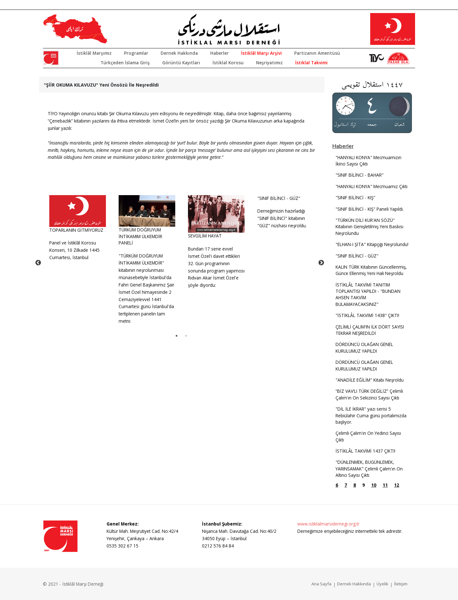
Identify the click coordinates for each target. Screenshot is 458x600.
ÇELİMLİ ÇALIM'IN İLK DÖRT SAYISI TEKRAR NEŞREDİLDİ (370, 330)
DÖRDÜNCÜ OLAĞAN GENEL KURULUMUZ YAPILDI (364, 347)
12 (396, 485)
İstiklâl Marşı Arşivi (261, 53)
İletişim (400, 584)
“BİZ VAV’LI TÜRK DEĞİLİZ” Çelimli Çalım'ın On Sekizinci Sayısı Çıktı (369, 394)
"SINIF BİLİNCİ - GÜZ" (278, 198)
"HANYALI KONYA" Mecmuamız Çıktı (371, 186)
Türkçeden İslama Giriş (125, 63)
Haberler (219, 53)
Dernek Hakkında (179, 53)
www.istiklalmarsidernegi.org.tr (328, 524)
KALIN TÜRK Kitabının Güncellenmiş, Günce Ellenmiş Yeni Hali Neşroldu (371, 270)
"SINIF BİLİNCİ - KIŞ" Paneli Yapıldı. (370, 209)
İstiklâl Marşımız (94, 53)
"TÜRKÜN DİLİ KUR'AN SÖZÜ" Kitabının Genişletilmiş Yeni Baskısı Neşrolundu (369, 226)
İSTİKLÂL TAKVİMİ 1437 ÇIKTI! (365, 451)
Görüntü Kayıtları (181, 63)
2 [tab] (186, 336)
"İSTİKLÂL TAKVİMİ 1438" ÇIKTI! (367, 315)
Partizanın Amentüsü (317, 53)
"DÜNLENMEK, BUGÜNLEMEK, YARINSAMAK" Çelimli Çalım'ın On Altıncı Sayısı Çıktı (369, 468)
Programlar (136, 53)
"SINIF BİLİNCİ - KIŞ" (355, 197)
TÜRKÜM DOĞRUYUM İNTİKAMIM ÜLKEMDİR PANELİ (140, 236)
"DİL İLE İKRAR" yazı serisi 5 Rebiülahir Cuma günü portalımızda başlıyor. (371, 415)
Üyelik (382, 584)
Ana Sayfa (321, 584)
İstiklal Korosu (228, 63)
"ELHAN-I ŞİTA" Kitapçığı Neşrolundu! (372, 244)
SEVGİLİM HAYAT (205, 236)
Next (321, 263)
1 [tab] (176, 336)
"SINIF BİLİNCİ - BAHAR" (360, 175)
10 (373, 485)
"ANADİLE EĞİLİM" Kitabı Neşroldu (370, 380)
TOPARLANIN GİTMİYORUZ (76, 230)
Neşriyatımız (269, 63)
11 (385, 485)
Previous (38, 263)
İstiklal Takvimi (311, 63)
